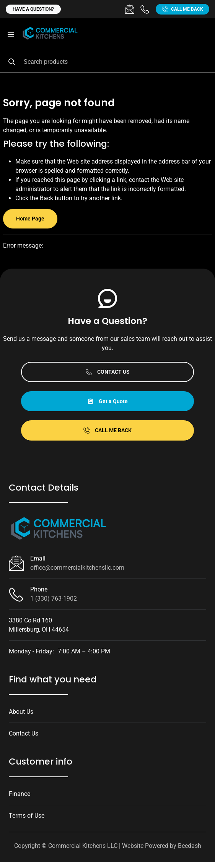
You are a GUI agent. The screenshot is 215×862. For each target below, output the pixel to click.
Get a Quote (107, 401)
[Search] (107, 61)
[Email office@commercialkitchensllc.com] (129, 9)
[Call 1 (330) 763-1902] (145, 9)
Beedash (189, 845)
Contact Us (108, 372)
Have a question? (33, 9)
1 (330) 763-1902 (53, 598)
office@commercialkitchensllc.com (77, 567)
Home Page (30, 219)
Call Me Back (182, 9)
